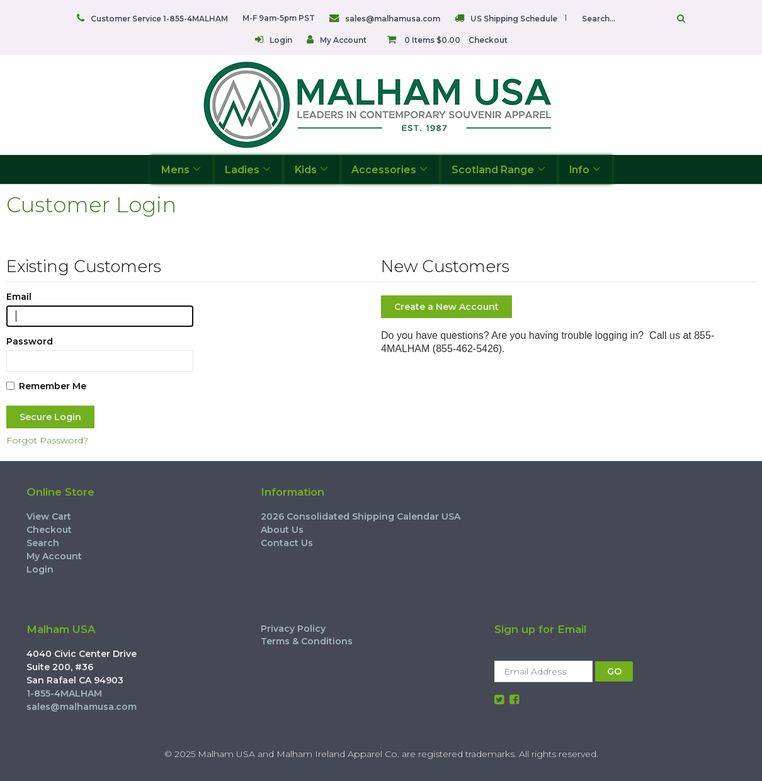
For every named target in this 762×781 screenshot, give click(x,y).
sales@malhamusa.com (392, 18)
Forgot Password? (47, 440)
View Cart (48, 516)
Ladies (248, 169)
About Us (282, 529)
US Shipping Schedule (513, 18)
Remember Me (46, 386)
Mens (181, 169)
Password (29, 341)
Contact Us (287, 543)
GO (614, 671)
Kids (311, 169)
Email (18, 296)
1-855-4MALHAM (64, 693)
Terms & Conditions (307, 641)
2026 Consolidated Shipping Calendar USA (360, 516)
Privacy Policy (293, 628)
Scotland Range (498, 169)
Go (681, 18)
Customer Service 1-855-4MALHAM (159, 18)
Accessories (389, 169)
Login (281, 40)
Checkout (488, 40)
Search (42, 543)
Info (585, 169)
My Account (343, 40)
